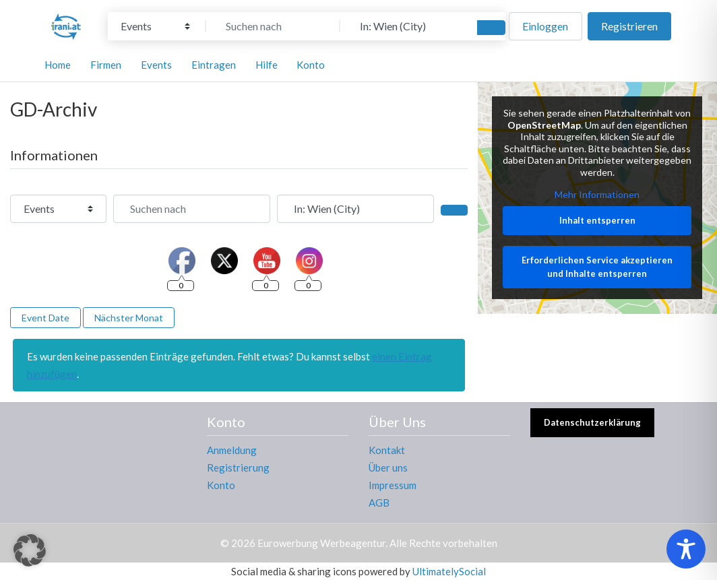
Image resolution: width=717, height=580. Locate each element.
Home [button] (57, 65)
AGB (379, 502)
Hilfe (266, 65)
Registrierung (238, 467)
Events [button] (156, 65)
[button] (29, 550)
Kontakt (387, 450)
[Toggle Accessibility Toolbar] (686, 549)
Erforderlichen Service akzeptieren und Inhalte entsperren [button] (597, 267)
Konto (221, 485)
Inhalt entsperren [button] (597, 220)
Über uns (388, 467)
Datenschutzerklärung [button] (592, 422)
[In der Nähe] (407, 26)
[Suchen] (491, 27)
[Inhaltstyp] (155, 26)
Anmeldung (232, 450)
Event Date (45, 317)
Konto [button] (311, 65)
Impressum (392, 485)
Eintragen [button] (213, 65)
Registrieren (629, 26)
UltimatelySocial (449, 571)
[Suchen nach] (273, 26)
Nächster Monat (128, 317)
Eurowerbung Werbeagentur (321, 543)
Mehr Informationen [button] (597, 195)
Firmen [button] (105, 65)
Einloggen (545, 26)
